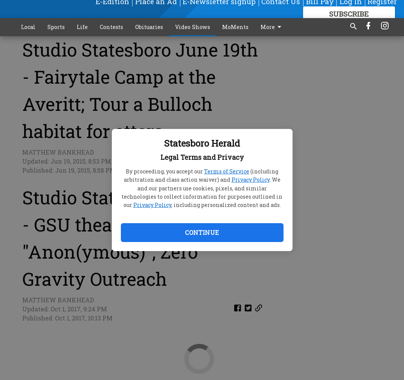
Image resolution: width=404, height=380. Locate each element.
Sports (56, 27)
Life (82, 27)
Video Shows (192, 27)
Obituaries (149, 27)
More (272, 27)
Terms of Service (226, 171)
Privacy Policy (251, 179)
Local (28, 27)
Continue (202, 232)
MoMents (235, 27)
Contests (111, 27)
